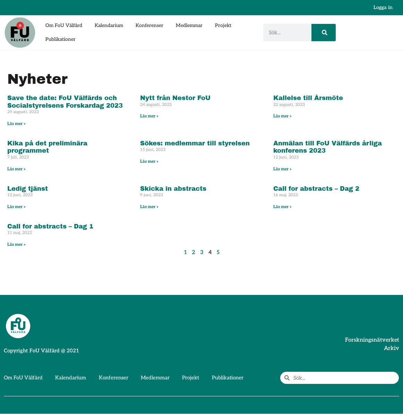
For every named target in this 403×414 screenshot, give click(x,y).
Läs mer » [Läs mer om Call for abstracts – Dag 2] (282, 206)
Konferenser (149, 25)
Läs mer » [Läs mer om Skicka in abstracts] (149, 206)
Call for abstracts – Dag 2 (316, 188)
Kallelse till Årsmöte (308, 97)
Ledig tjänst (27, 188)
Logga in (383, 7)
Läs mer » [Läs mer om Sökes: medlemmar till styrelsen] (149, 161)
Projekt (223, 25)
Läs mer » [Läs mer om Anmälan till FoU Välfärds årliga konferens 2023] (282, 169)
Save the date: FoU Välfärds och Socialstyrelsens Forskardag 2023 (65, 101)
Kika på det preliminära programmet (47, 147)
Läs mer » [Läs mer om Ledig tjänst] (16, 206)
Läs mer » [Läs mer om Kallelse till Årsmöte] (282, 116)
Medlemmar (189, 25)
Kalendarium (109, 25)
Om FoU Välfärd (63, 25)
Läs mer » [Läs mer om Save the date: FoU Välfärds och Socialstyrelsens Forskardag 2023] (16, 123)
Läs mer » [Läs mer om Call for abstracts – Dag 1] (16, 244)
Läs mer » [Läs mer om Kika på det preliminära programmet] (16, 169)
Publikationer (60, 39)
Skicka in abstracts (173, 188)
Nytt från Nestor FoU (175, 97)
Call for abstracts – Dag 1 (50, 226)
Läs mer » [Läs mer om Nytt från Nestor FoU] (149, 116)
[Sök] (323, 32)
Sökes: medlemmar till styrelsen (195, 143)
